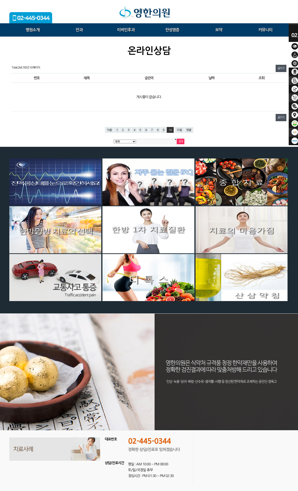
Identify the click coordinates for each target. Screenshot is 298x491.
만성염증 (172, 30)
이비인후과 (126, 30)
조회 (261, 78)
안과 (79, 30)
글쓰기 (281, 68)
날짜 (211, 78)
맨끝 (188, 130)
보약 (218, 30)
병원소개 (33, 30)
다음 (179, 130)
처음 (109, 130)
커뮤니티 (265, 30)
